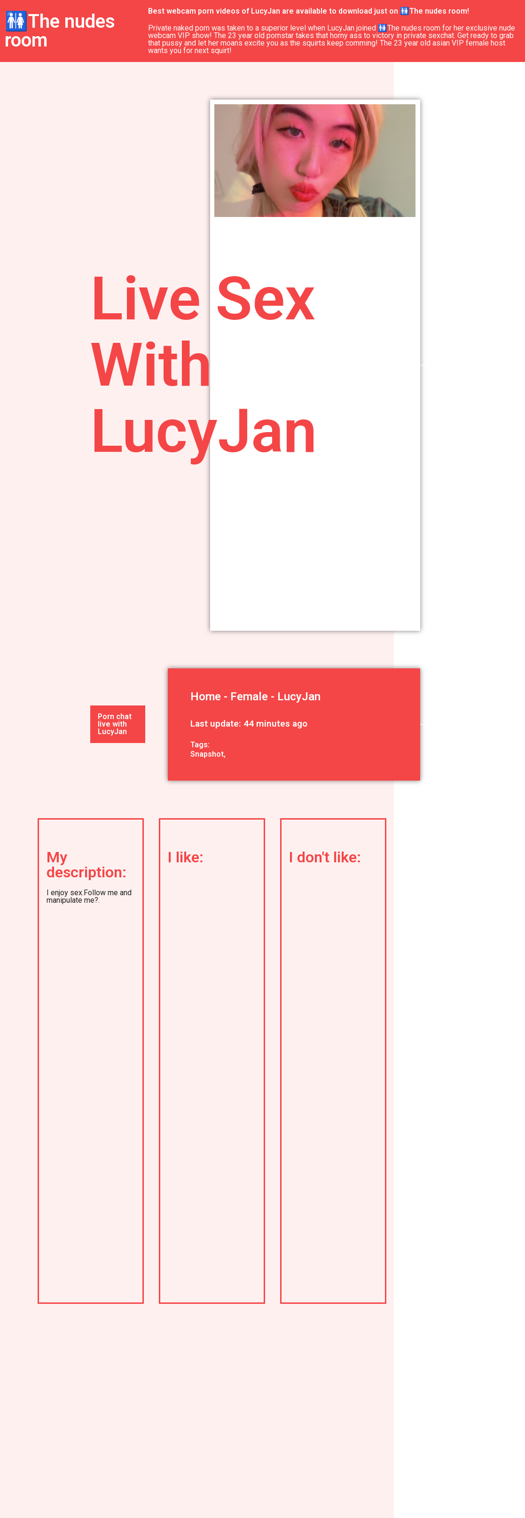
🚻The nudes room (60, 30)
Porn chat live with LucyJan (115, 724)
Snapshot (207, 754)
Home (205, 696)
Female (249, 696)
